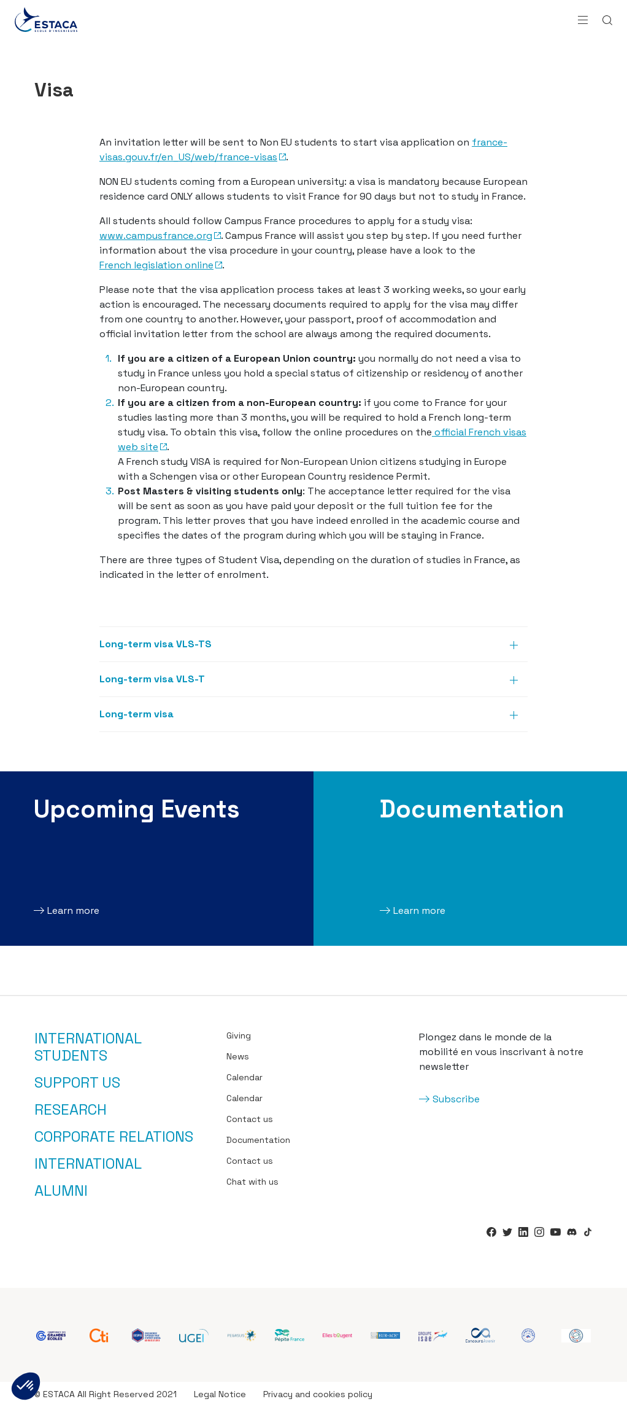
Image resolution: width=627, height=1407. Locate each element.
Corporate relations (113, 1136)
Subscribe (456, 1099)
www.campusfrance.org (155, 235)
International (88, 1163)
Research (70, 1109)
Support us (77, 1082)
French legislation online (156, 265)
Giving (238, 1035)
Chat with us (252, 1181)
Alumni (61, 1190)
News (237, 1056)
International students (87, 1047)
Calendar (244, 1077)
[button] (25, 1386)
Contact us (249, 1118)
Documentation (258, 1139)
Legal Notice (220, 1394)
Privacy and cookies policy (317, 1394)
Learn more (73, 910)
